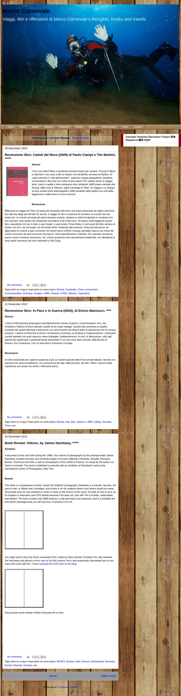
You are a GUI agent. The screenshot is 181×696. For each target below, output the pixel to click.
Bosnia (60, 289)
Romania (109, 661)
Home (11, 127)
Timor (7, 425)
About (23, 127)
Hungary (37, 293)
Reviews (49, 127)
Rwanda (17, 665)
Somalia (107, 422)
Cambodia (70, 289)
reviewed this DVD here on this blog (57, 564)
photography (97, 661)
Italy (73, 422)
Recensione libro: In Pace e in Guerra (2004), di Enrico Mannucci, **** (58, 311)
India (77, 661)
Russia (8, 665)
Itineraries (65, 127)
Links (125, 127)
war (14, 425)
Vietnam (72, 293)
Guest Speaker (109, 127)
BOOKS (61, 661)
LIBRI (47, 293)
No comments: (15, 285)
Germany (27, 293)
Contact (138, 127)
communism (91, 289)
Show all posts (80, 138)
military (97, 422)
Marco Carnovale (26, 11)
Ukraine (55, 293)
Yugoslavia (83, 293)
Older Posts (108, 676)
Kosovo (85, 661)
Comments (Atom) (67, 687)
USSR (63, 293)
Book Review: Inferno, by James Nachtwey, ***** (42, 443)
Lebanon (80, 422)
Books (35, 127)
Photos (79, 127)
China (80, 289)
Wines (92, 127)
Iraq (67, 422)
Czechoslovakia (13, 293)
